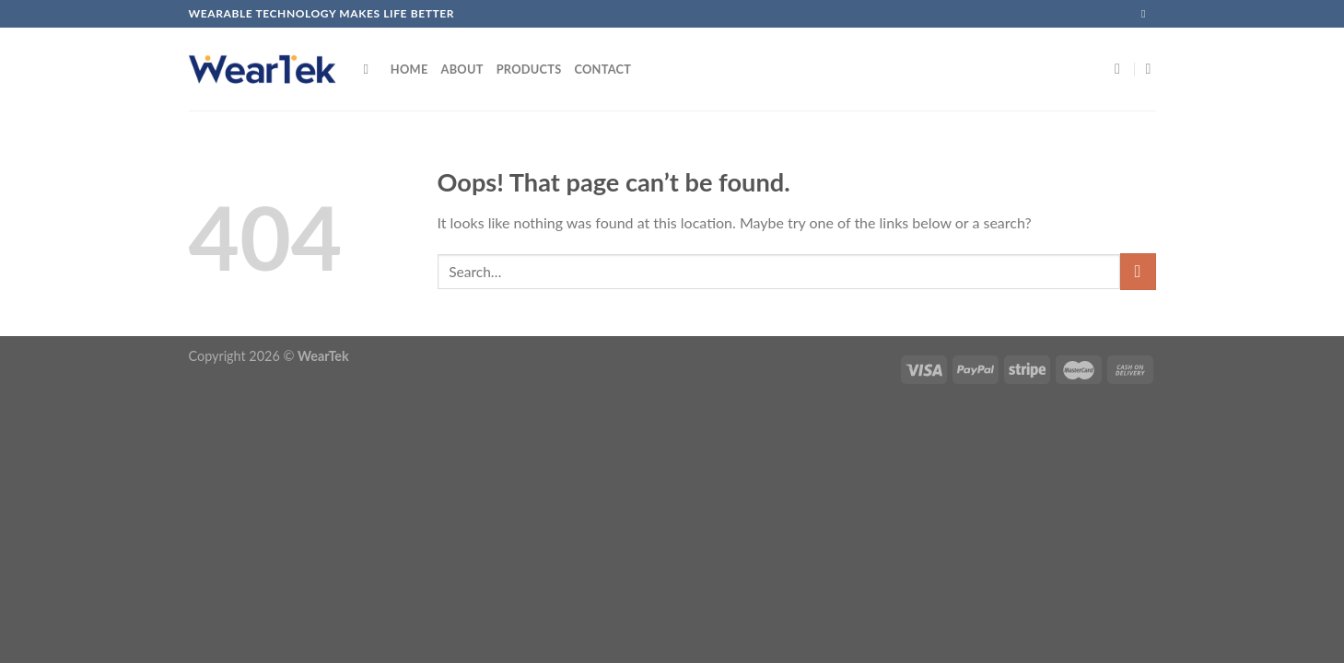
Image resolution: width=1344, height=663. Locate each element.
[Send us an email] (1146, 13)
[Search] (371, 69)
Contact (602, 69)
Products (529, 69)
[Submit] (1138, 271)
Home (409, 69)
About (462, 69)
